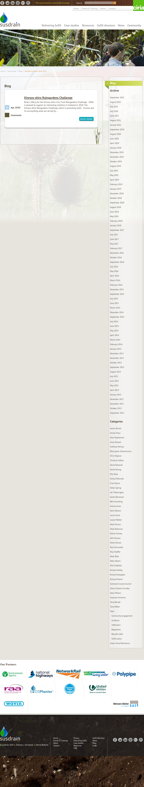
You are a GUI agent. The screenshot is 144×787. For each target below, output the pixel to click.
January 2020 (115, 147)
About (103, 8)
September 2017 (117, 230)
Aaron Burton (115, 428)
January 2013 (115, 394)
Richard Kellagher (117, 574)
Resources (88, 25)
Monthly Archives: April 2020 (35, 71)
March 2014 (115, 339)
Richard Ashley (116, 570)
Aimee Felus (115, 433)
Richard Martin (116, 579)
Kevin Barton (115, 510)
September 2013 (117, 367)
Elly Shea (114, 474)
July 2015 (114, 298)
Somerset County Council (120, 583)
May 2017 (114, 243)
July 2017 (114, 234)
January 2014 (115, 349)
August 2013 (115, 371)
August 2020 (115, 134)
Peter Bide (114, 556)
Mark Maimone (116, 529)
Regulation (116, 629)
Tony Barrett (115, 602)
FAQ (75, 748)
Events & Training (89, 8)
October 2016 (116, 257)
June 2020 (114, 138)
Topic (112, 611)
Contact (112, 8)
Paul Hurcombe (116, 547)
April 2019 (114, 179)
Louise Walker (116, 519)
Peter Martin (115, 561)
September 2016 (117, 262)
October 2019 (116, 161)
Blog (20, 71)
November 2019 (117, 157)
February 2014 (116, 344)
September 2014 (117, 317)
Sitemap (19, 745)
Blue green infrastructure (120, 451)
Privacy (76, 738)
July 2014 (114, 321)
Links (95, 745)
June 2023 (114, 115)
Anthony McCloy (117, 446)
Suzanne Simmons (118, 597)
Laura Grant (115, 515)
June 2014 (114, 326)
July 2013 (114, 376)
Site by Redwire (42, 745)
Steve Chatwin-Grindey (120, 588)
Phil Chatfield (116, 565)
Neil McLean (115, 538)
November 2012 (117, 403)
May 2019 (114, 175)
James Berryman (117, 497)
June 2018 (114, 211)
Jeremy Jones (115, 506)
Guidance (115, 620)
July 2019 (114, 170)
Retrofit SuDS (117, 634)
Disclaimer (29, 745)
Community (134, 25)
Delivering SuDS (51, 25)
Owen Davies (115, 542)
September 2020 (117, 129)
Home (76, 8)
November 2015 (117, 289)
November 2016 (117, 253)
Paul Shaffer (115, 551)
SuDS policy (117, 638)
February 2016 (116, 285)
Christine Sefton (117, 460)
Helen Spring (115, 487)
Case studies (71, 25)
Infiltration (116, 625)
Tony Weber (115, 606)
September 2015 (117, 294)
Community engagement (122, 615)
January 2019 (115, 189)
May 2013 (114, 385)
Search (79, 3)
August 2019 (115, 166)
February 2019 (116, 184)
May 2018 (114, 216)
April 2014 (114, 335)
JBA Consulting (116, 501)
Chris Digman (116, 455)
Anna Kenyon (115, 442)
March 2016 (115, 280)
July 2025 (114, 106)
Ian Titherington (117, 492)
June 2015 (114, 303)
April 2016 (114, 275)
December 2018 (117, 193)
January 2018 (115, 225)
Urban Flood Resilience (120, 643)
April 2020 (114, 143)
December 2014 (117, 312)
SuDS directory (106, 25)
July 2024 (114, 111)
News (121, 25)
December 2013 (117, 353)
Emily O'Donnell (117, 478)
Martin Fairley (116, 533)
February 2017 (116, 248)
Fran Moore (115, 483)
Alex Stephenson (117, 437)
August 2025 (115, 102)
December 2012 (117, 399)
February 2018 (116, 221)
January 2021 (115, 125)
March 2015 (115, 307)
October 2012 (116, 408)
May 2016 (114, 271)
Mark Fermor (115, 524)
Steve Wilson (115, 593)
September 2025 (117, 97)
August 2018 (115, 207)
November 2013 (117, 358)
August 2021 (115, 120)
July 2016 (114, 266)
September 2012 (117, 413)
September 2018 (117, 202)
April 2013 (114, 390)
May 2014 (114, 330)
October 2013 (116, 362)
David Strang (115, 469)
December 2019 (117, 152)
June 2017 (114, 239)
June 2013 (114, 381)
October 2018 (116, 198)
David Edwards (116, 465)
